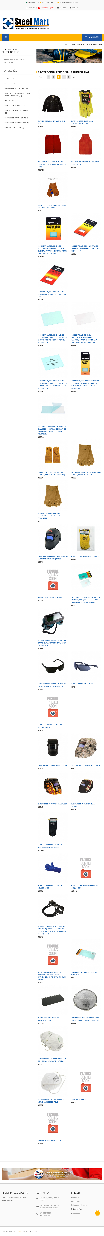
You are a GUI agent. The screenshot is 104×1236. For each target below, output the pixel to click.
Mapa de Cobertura (79, 1205)
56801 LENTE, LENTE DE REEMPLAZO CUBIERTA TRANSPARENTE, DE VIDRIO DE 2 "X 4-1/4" (85, 248)
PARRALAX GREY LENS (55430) (82, 684)
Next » (74, 77)
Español (30, 3)
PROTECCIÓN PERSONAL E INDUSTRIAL (87, 45)
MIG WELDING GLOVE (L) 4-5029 (50, 597)
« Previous (41, 77)
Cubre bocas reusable (79, 1099)
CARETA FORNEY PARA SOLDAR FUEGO (52, 804)
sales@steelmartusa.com (67, 3)
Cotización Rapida (46, 8)
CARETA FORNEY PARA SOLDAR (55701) (52, 765)
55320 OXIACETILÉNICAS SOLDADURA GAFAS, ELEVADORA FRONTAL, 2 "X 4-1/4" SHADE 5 (52, 642)
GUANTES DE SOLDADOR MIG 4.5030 (84, 556)
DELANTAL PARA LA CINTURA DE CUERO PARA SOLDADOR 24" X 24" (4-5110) (52, 164)
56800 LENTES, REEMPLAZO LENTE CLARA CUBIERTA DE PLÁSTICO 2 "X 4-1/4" (52, 294)
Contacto (61, 8)
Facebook (75, 1214)
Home (66, 45)
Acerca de (30, 8)
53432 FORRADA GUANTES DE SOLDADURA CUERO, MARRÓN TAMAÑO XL (49, 515)
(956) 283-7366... (47, 3)
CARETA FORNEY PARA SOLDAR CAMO (85, 765)
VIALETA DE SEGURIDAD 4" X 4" (49, 1140)
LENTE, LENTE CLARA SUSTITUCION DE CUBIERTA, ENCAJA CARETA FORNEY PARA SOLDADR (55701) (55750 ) (86, 599)
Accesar (74, 8)
